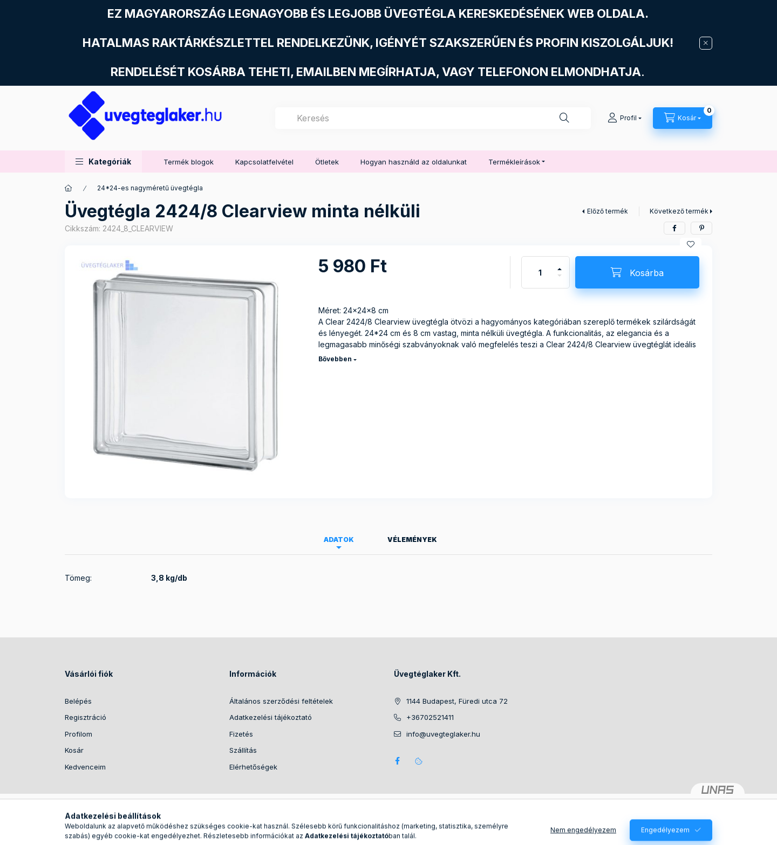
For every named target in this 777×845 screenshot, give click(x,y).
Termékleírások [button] (514, 161)
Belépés (78, 701)
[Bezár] (705, 43)
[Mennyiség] (540, 272)
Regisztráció (85, 717)
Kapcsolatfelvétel (264, 161)
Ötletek (327, 161)
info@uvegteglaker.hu (443, 734)
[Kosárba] (637, 272)
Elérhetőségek (253, 766)
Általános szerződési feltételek (281, 701)
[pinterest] (701, 228)
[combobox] (433, 118)
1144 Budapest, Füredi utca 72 (457, 701)
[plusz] (559, 264)
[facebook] (674, 228)
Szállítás (243, 750)
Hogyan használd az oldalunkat (413, 161)
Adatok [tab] (339, 539)
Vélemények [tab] (412, 539)
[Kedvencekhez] (690, 244)
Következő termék (679, 211)
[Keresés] (564, 118)
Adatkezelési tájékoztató (270, 717)
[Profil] (624, 118)
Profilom (78, 734)
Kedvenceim (85, 766)
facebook (397, 761)
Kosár (74, 750)
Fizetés (241, 734)
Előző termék (607, 211)
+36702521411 (430, 717)
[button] (103, 161)
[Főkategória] (68, 188)
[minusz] (559, 280)
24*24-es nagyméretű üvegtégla (150, 188)
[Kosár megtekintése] (682, 118)
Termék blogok (188, 161)
